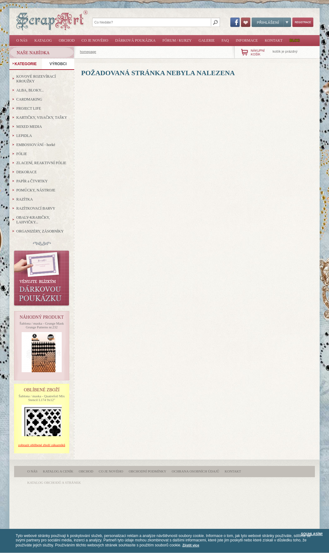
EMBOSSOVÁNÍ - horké (35, 145)
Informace (247, 40)
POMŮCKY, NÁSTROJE (35, 190)
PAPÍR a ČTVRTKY (32, 181)
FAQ (225, 40)
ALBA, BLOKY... (30, 90)
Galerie (207, 40)
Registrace (302, 22)
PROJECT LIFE (28, 108)
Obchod (67, 40)
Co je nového (94, 40)
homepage (88, 52)
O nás (22, 40)
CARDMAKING (29, 99)
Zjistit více (190, 545)
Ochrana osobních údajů (195, 471)
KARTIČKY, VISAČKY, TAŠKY (41, 117)
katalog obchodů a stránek (54, 482)
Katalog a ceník (58, 471)
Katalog (43, 40)
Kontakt (274, 40)
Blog (295, 40)
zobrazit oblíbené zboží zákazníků (41, 445)
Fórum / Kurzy (176, 40)
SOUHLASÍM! (312, 534)
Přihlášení (271, 22)
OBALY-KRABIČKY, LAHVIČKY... (33, 219)
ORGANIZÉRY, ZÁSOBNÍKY (40, 231)
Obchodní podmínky (147, 471)
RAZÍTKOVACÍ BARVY (35, 208)
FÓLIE (21, 154)
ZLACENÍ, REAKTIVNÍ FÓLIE (41, 163)
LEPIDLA (24, 135)
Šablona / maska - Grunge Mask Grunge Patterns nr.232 (41, 325)
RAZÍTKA (24, 199)
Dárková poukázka (135, 40)
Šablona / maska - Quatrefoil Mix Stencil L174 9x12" (41, 398)
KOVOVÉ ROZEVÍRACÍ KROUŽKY (36, 78)
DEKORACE (26, 172)
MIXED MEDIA (29, 126)
